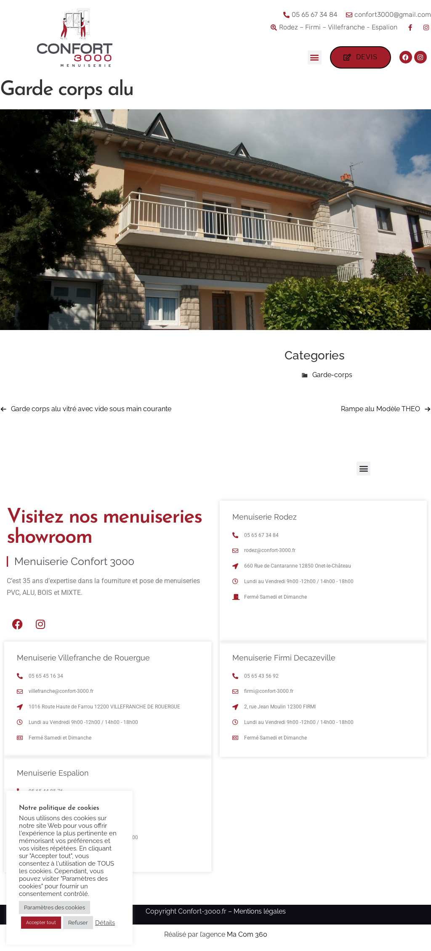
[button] (315, 57)
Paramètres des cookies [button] (54, 907)
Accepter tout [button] (41, 922)
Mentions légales (260, 911)
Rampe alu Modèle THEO (380, 409)
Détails (105, 922)
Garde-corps (332, 375)
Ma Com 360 (247, 934)
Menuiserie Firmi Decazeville (283, 657)
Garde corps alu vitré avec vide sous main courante (91, 409)
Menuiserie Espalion (53, 773)
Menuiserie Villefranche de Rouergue (83, 657)
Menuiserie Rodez (264, 516)
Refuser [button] (78, 922)
